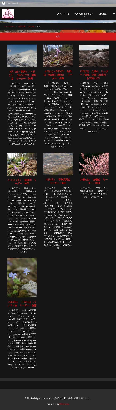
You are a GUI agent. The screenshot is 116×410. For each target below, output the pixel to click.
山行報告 (103, 14)
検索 (3, 3)
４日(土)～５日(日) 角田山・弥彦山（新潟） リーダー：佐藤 (58, 75)
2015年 (31, 26)
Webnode (64, 404)
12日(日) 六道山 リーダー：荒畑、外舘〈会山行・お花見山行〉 (94, 75)
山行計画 (21, 26)
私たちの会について (84, 14)
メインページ (63, 13)
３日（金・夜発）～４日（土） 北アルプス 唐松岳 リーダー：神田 (22, 75)
